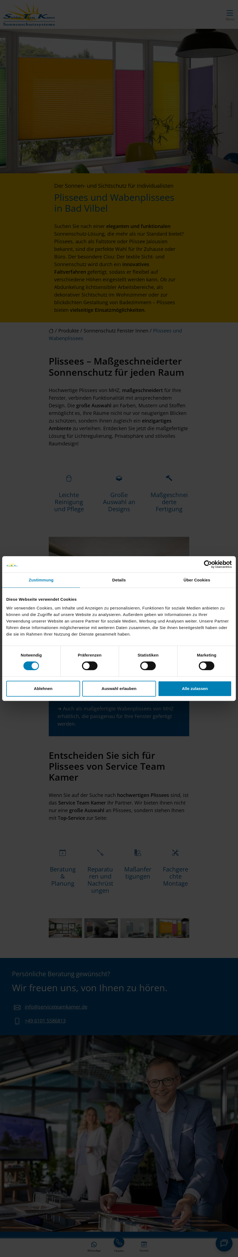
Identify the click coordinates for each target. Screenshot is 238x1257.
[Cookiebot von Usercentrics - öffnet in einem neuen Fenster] (208, 564)
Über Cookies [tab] (197, 580)
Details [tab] (119, 580)
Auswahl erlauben (119, 688)
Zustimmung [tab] (41, 580)
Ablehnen (43, 688)
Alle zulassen (195, 688)
